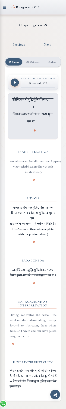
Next (47, 44)
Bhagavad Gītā (25, 7)
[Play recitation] (15, 82)
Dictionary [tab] (33, 61)
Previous (19, 44)
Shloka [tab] (14, 61)
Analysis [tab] (52, 61)
